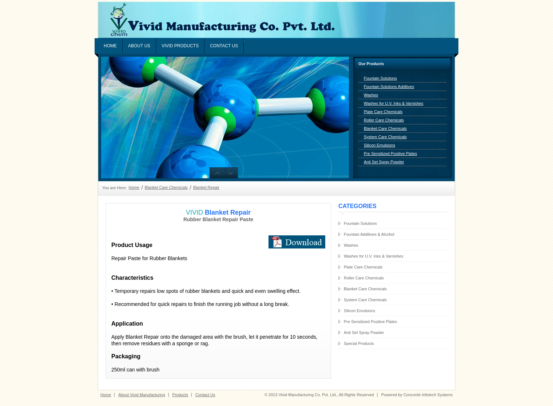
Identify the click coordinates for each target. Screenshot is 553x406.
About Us (139, 45)
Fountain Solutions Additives (389, 86)
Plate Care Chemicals (383, 112)
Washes (371, 95)
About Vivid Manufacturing (141, 395)
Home (110, 45)
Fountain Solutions (380, 78)
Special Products (359, 343)
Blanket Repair (206, 187)
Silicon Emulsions (379, 145)
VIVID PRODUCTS (180, 45)
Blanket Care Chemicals (385, 128)
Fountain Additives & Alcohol (369, 234)
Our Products (371, 63)
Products (180, 395)
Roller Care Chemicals (384, 120)
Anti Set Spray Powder (384, 162)
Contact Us (224, 45)
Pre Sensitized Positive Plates (390, 153)
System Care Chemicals (385, 137)
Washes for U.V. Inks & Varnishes (393, 103)
